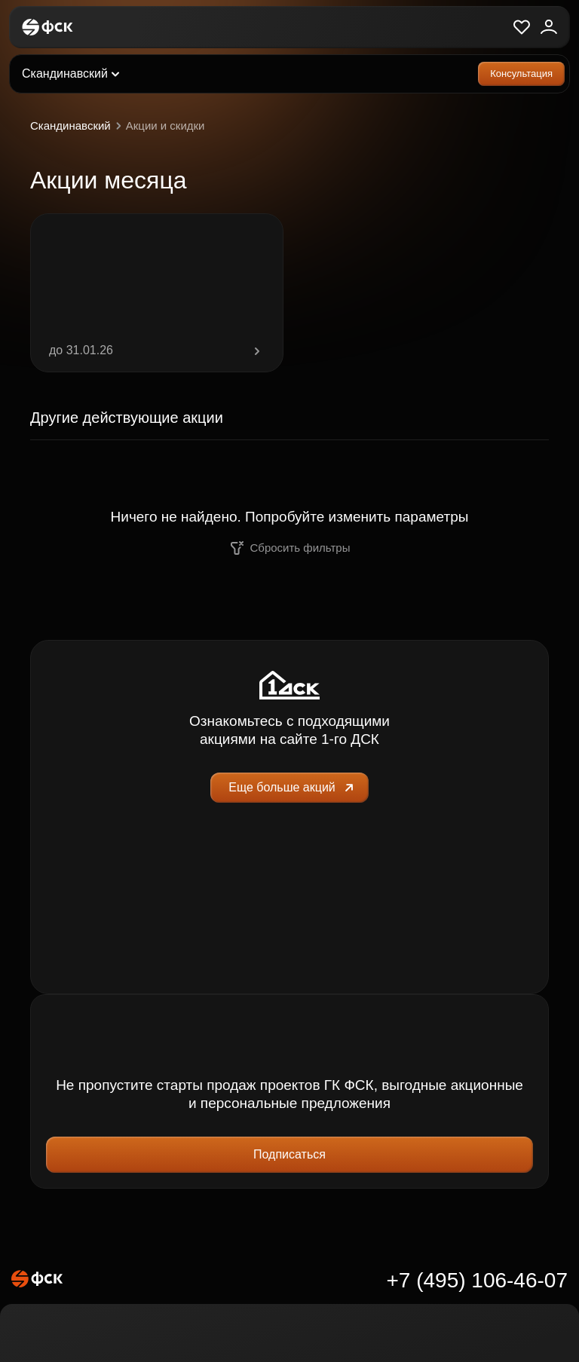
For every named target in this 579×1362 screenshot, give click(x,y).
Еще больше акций (292, 787)
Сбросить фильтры (290, 548)
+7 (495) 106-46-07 (477, 1280)
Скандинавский (77, 126)
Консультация (521, 73)
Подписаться (289, 1154)
